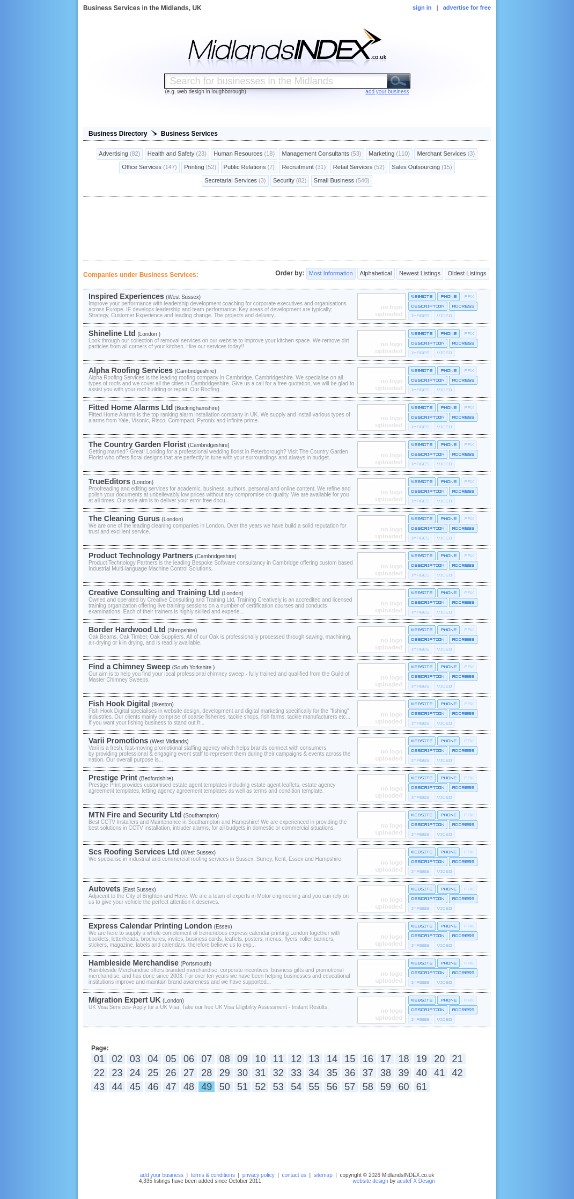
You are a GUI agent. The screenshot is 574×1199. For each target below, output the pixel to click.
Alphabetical (375, 274)
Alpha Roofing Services (131, 370)
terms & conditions (213, 1175)
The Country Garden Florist (137, 444)
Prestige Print (113, 777)
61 (422, 1086)
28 (206, 1073)
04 (153, 1059)
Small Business (341, 181)
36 (350, 1073)
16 (368, 1059)
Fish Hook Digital (119, 703)
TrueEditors (109, 481)
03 (135, 1059)
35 (332, 1073)
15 (350, 1059)
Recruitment (303, 167)
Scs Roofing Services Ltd (134, 851)
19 (422, 1059)
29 (225, 1073)
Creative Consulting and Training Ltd (154, 592)
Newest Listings (419, 274)
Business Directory (118, 133)
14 (332, 1059)
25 (153, 1073)
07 (206, 1059)
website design (370, 1181)
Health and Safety (177, 154)
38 (386, 1073)
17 (386, 1059)
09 (242, 1059)
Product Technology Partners (141, 555)
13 (314, 1059)
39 (403, 1073)
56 (332, 1086)
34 (314, 1073)
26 (171, 1073)
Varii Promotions (118, 740)
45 (135, 1086)
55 (314, 1086)
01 (99, 1059)
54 (296, 1086)
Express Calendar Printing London (150, 926)
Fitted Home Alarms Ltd (131, 407)
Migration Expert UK (125, 1000)
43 (99, 1086)
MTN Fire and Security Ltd (135, 814)
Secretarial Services (235, 181)
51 (242, 1086)
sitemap (323, 1175)
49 (206, 1086)
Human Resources (244, 154)
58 (368, 1086)
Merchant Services (445, 154)
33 (296, 1073)
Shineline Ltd (112, 333)
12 (296, 1059)
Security (289, 181)
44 (117, 1086)
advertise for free (467, 7)
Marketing (389, 154)
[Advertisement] (287, 228)
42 (458, 1073)
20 (439, 1059)
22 (99, 1073)
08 (225, 1059)
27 (189, 1073)
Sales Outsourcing (422, 167)
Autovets (105, 888)
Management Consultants (321, 154)
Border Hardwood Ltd (127, 629)
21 (458, 1059)
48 (189, 1086)
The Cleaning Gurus (124, 518)
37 (368, 1073)
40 (422, 1073)
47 (171, 1086)
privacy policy (258, 1175)
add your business (161, 1175)
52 (260, 1086)
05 (171, 1059)
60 (403, 1086)
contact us (294, 1175)
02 (117, 1059)
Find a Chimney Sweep (129, 666)
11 (278, 1059)
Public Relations (249, 167)
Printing (200, 167)
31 (260, 1073)
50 (225, 1086)
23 (117, 1073)
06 (189, 1059)
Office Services (149, 167)
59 (386, 1086)
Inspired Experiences (126, 296)
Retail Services (358, 167)
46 (153, 1086)
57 (350, 1086)
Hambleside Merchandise (134, 963)
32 (278, 1073)
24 (135, 1073)
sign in (422, 7)
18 (403, 1059)
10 (260, 1059)
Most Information (331, 274)
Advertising (120, 154)
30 (242, 1073)
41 (439, 1073)
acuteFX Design (416, 1181)
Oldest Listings (467, 274)
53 (278, 1086)
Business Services (189, 133)
